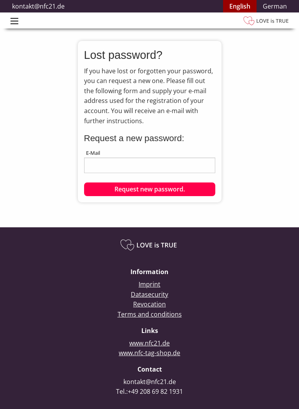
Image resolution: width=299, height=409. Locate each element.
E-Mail (93, 152)
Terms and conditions (150, 314)
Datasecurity (149, 294)
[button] (149, 189)
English (239, 6)
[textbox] (149, 165)
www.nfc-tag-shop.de (149, 353)
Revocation (149, 304)
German (275, 6)
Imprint (149, 284)
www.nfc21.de (149, 343)
